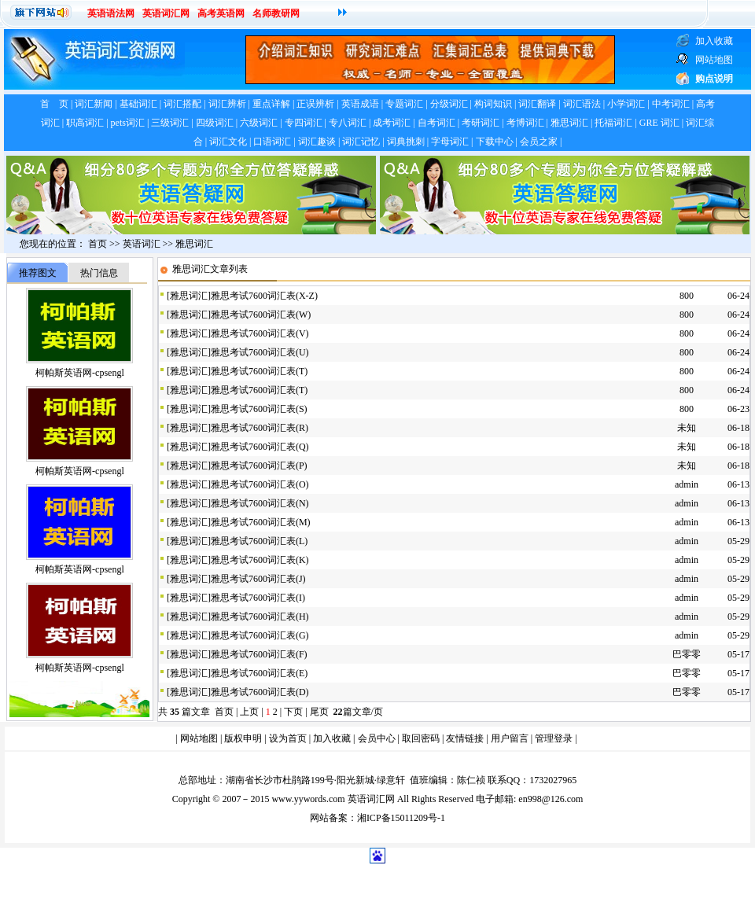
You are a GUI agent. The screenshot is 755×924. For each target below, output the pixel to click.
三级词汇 (170, 122)
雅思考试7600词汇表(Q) (260, 446)
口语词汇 (272, 141)
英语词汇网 (166, 13)
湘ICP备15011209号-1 (401, 817)
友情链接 (465, 738)
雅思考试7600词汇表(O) (260, 484)
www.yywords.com (307, 798)
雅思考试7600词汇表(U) (260, 352)
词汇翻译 (537, 103)
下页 (293, 711)
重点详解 (271, 103)
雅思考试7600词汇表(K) (260, 559)
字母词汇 (450, 141)
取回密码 (421, 738)
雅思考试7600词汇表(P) (259, 465)
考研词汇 (480, 122)
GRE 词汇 (659, 122)
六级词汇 (259, 122)
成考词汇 (392, 122)
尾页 (320, 711)
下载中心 (495, 141)
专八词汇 (347, 122)
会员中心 (377, 738)
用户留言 (509, 738)
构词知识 (493, 103)
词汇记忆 (361, 141)
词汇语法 (582, 103)
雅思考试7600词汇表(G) (260, 635)
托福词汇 (613, 122)
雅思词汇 (569, 122)
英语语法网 (110, 13)
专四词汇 (303, 122)
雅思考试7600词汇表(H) (260, 616)
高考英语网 (221, 13)
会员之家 (539, 141)
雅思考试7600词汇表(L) (259, 541)
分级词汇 (449, 103)
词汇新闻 (93, 103)
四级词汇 (215, 122)
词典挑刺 (406, 141)
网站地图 (199, 738)
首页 (97, 243)
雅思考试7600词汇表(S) (259, 408)
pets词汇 (128, 122)
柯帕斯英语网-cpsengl (79, 372)
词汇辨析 (227, 103)
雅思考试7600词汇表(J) (258, 578)
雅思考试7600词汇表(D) (260, 692)
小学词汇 (626, 103)
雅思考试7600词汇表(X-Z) (264, 295)
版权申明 (243, 738)
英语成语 (360, 103)
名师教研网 (276, 13)
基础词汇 (138, 103)
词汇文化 (228, 141)
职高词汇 (85, 122)
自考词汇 (436, 122)
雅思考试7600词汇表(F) (259, 654)
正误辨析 (315, 103)
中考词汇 (671, 103)
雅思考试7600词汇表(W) (261, 314)
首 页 (54, 103)
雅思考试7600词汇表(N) (260, 503)
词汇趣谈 (317, 141)
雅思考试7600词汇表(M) (261, 522)
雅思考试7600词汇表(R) (259, 427)
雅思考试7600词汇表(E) (259, 673)
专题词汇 (404, 103)
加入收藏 (332, 738)
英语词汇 (141, 243)
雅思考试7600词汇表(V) (260, 333)
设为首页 (288, 738)
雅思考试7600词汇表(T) (259, 371)
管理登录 (554, 738)
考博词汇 (525, 122)
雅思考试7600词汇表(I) (258, 597)
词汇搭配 (182, 103)
